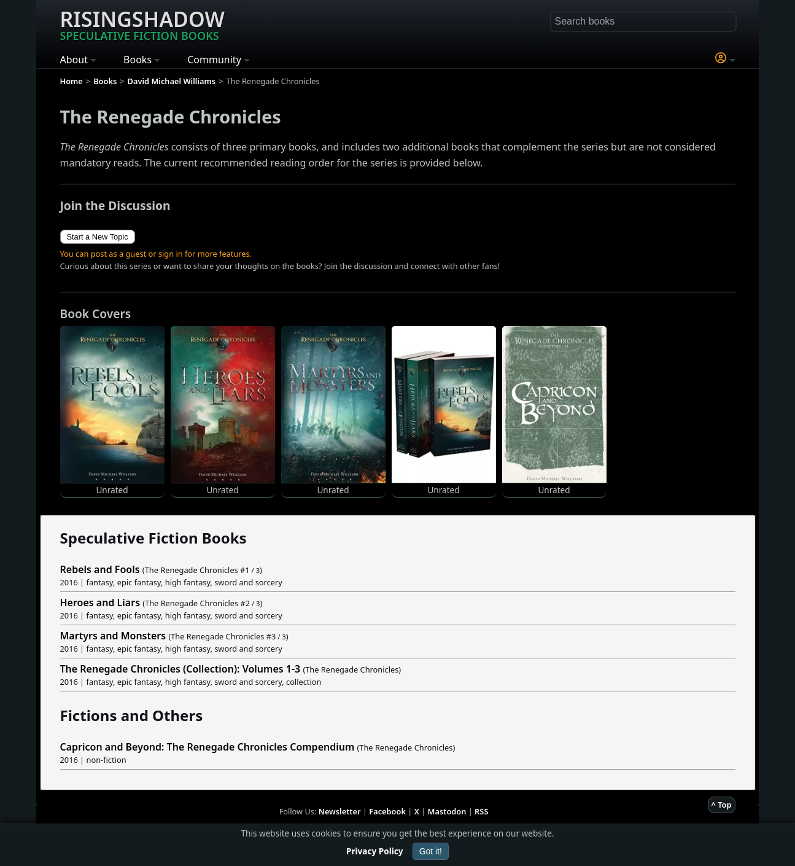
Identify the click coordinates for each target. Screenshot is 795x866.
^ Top (722, 804)
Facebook (387, 811)
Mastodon (447, 811)
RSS (481, 811)
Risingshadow (142, 24)
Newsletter (340, 811)
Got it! (430, 851)
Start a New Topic (97, 236)
